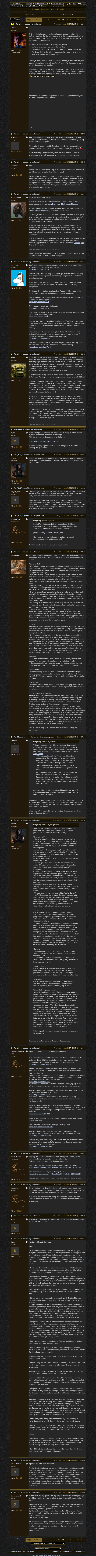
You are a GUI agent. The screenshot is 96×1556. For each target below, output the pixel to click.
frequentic (57, 820)
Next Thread (67, 15)
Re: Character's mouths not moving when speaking (35, 737)
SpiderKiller (56, 1216)
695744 (82, 24)
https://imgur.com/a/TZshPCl (44, 441)
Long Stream (38, 754)
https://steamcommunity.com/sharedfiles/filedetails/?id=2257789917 (55, 1174)
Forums (29, 4)
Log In (82, 4)
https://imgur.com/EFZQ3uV (39, 269)
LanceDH (57, 24)
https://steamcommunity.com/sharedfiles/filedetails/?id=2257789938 (55, 1168)
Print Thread (15, 19)
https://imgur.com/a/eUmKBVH (41, 1127)
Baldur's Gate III (41, 4)
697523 (82, 1153)
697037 (82, 455)
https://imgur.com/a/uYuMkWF (40, 1064)
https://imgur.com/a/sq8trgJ (39, 1082)
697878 (82, 1460)
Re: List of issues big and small (28, 24)
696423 (82, 354)
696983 (82, 429)
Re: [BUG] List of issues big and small (29, 455)
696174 (82, 194)
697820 (82, 1216)
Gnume (58, 737)
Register (71, 4)
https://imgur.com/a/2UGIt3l (39, 1114)
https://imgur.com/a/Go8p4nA (40, 1095)
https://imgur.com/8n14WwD (40, 347)
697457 (82, 1048)
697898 (82, 1492)
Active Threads (57, 9)
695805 (82, 162)
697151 (82, 552)
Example (44, 783)
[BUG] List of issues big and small (28, 429)
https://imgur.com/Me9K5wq (39, 317)
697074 (82, 516)
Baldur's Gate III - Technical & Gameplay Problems (37, 5)
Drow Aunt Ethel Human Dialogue (65, 204)
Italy (18, 483)
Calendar (45, 9)
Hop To (18, 1538)
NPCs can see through (44, 756)
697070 (82, 488)
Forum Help (67, 1552)
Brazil (18, 52)
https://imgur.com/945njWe (39, 338)
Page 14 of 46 (34, 20)
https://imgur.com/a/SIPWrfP (40, 1135)
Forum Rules (15, 1552)
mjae (58, 516)
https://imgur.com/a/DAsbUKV (40, 1146)
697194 (82, 737)
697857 (82, 1238)
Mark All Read (28, 1552)
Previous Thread (29, 15)
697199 (82, 820)
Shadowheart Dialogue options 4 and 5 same (52, 210)
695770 (82, 134)
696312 (82, 261)
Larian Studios (16, 4)
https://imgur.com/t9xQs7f (39, 302)
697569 (82, 1184)
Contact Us (56, 1552)
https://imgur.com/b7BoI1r (39, 308)
